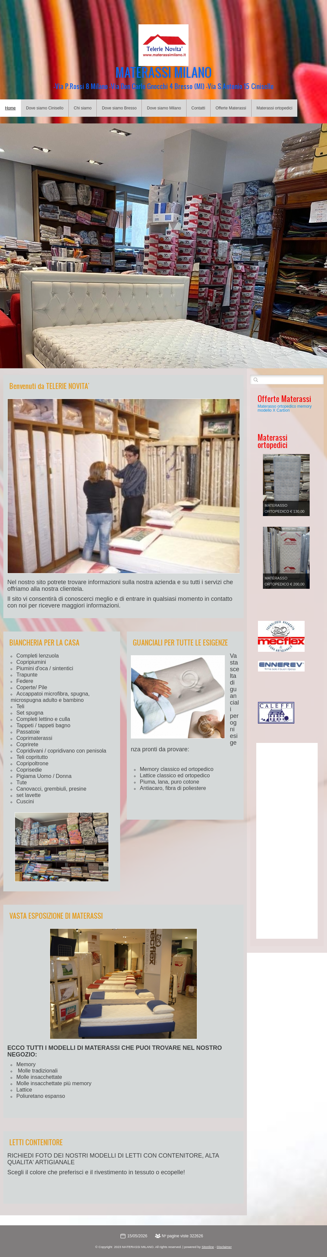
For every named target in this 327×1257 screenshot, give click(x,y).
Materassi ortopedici (274, 108)
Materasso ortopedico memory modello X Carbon (285, 408)
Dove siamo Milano (164, 108)
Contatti (198, 108)
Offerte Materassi (231, 108)
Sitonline (208, 1247)
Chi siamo (82, 108)
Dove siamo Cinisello (44, 108)
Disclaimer (224, 1247)
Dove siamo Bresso (119, 108)
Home (10, 108)
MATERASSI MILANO (163, 72)
